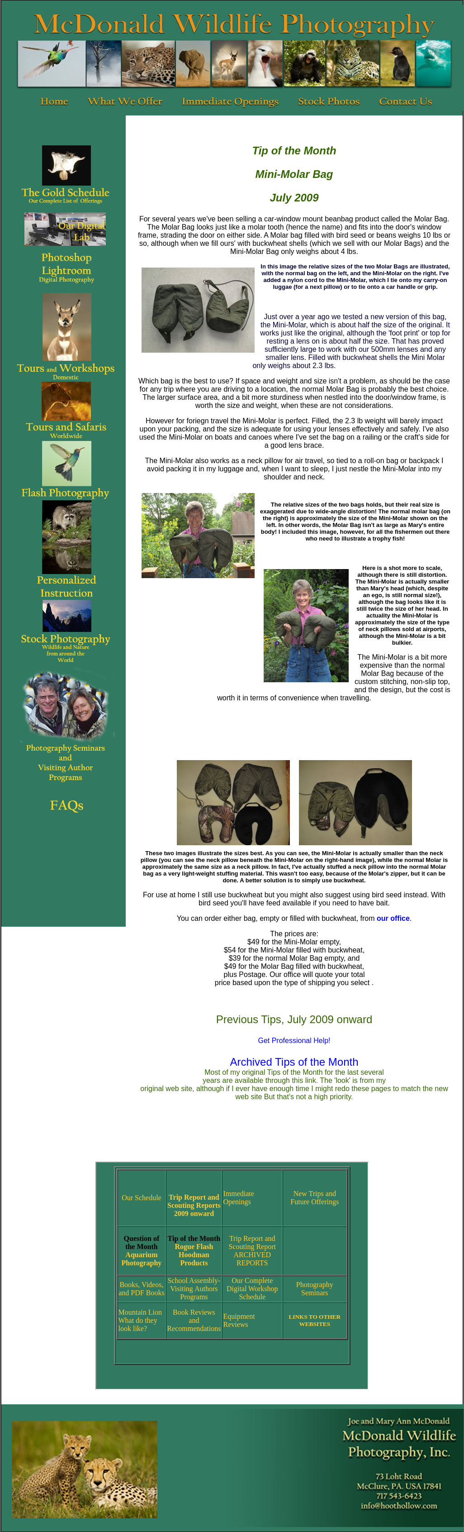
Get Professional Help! (294, 1040)
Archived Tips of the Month (294, 1062)
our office (393, 918)
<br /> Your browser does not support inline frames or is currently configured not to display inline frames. (232, 1276)
